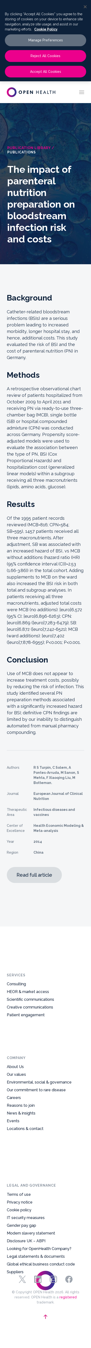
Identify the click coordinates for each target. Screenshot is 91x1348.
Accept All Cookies (45, 72)
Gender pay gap (21, 1156)
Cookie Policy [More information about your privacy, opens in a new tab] (46, 29)
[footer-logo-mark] (45, 1259)
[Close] (85, 6)
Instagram (53, 1279)
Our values (16, 1099)
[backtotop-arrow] (45, 1317)
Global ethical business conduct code (41, 1195)
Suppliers (15, 1203)
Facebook (69, 1279)
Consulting (16, 993)
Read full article (34, 875)
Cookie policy (19, 1141)
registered (68, 1297)
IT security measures (26, 1148)
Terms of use (19, 1125)
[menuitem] (81, 92)
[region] (45, 40)
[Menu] (81, 92)
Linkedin (37, 1279)
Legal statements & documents (36, 1187)
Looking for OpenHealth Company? (39, 1179)
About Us (15, 1091)
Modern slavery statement (31, 1164)
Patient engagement (26, 1024)
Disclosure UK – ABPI (26, 1172)
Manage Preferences (45, 40)
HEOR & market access (28, 1001)
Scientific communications (30, 1008)
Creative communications (30, 1016)
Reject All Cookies (45, 56)
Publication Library (29, 148)
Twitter (22, 1279)
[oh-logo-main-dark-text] (31, 92)
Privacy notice (20, 1133)
